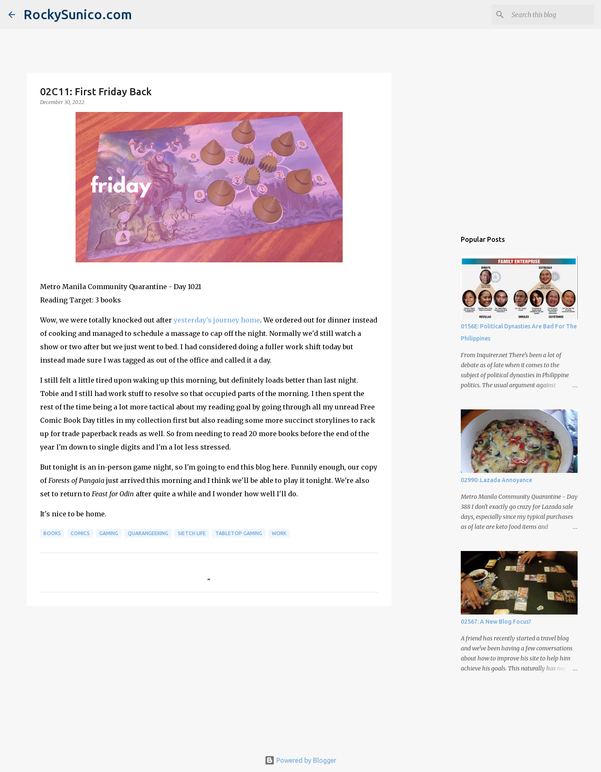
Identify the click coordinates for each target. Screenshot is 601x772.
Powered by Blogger (300, 760)
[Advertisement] (209, 676)
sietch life (192, 533)
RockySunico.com (77, 14)
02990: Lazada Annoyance (496, 480)
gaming (108, 533)
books (52, 533)
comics (80, 533)
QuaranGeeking (148, 533)
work (279, 533)
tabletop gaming (238, 533)
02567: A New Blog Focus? (496, 621)
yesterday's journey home (217, 320)
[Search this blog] (550, 15)
